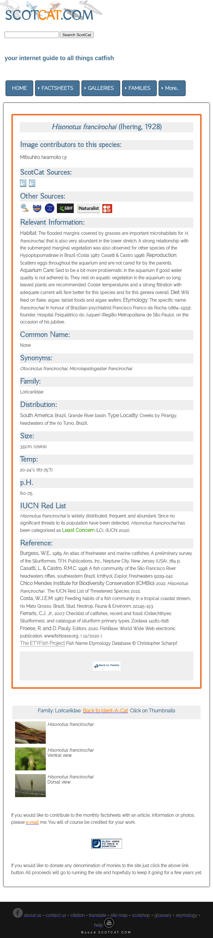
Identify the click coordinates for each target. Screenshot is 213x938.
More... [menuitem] (172, 88)
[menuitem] (19, 88)
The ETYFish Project (42, 643)
